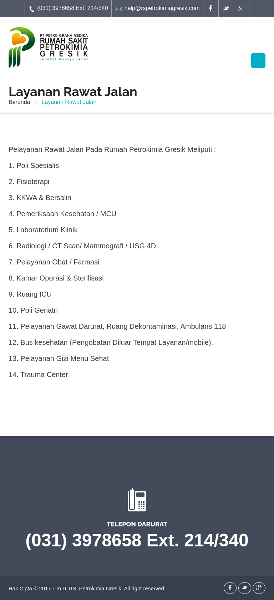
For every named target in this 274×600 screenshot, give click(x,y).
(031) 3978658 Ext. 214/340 (68, 9)
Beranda (19, 102)
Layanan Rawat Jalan (69, 102)
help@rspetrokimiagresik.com (157, 9)
